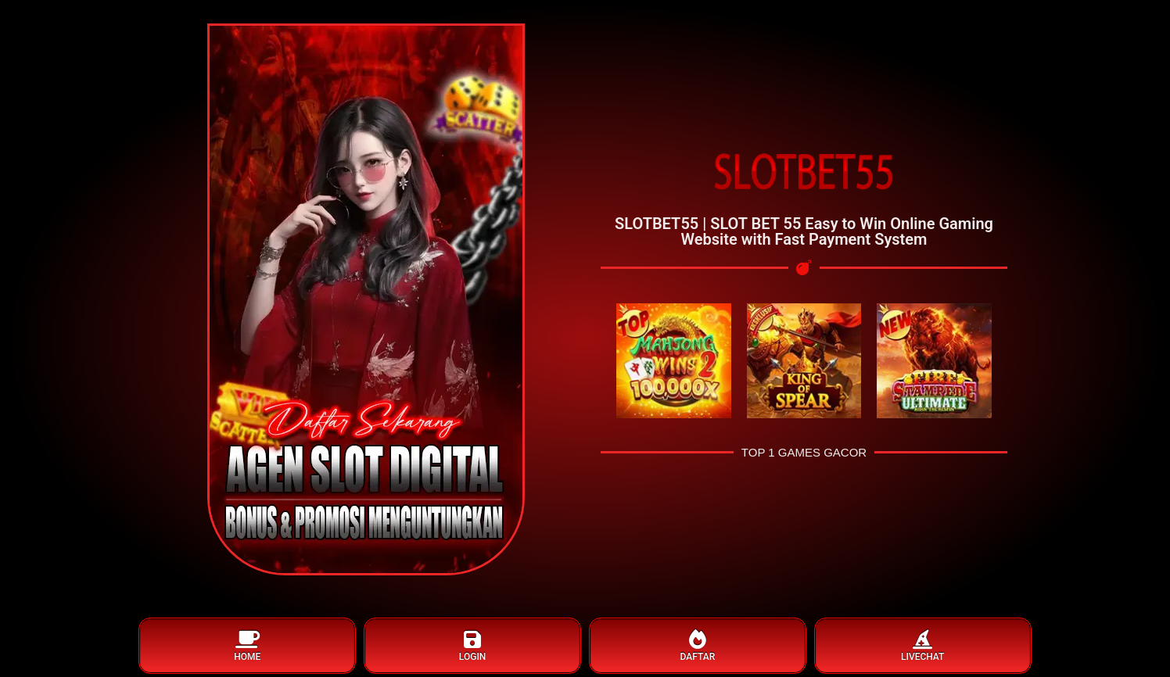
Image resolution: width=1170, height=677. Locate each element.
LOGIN (472, 646)
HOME (247, 646)
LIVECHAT (923, 646)
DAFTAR (697, 646)
